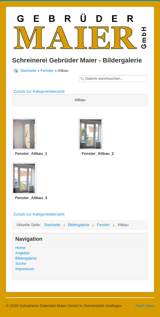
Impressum (24, 269)
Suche (20, 263)
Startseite (28, 70)
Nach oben (145, 306)
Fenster (47, 70)
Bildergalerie (25, 258)
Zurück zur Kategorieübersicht (39, 91)
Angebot (22, 253)
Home (20, 247)
